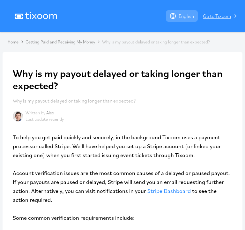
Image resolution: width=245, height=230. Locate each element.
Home (13, 42)
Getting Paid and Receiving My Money (60, 42)
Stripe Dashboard (169, 191)
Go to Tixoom (220, 16)
